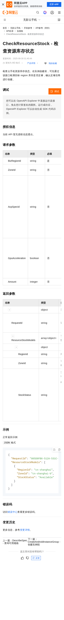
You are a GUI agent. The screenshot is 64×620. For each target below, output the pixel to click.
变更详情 (25, 531)
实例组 (20, 31)
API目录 (9, 31)
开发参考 (28, 28)
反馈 (36, 560)
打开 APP (54, 4)
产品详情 (31, 63)
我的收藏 (53, 63)
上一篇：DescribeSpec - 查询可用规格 (15, 543)
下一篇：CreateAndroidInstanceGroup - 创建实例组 (44, 543)
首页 (5, 28)
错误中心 (13, 513)
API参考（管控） (43, 28)
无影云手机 (15, 28)
